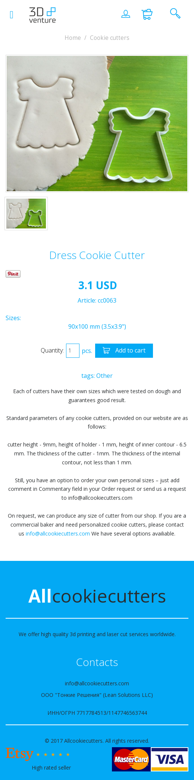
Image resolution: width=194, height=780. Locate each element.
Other (104, 376)
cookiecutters (97, 596)
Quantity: (52, 350)
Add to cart (124, 351)
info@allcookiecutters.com (58, 533)
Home (73, 38)
